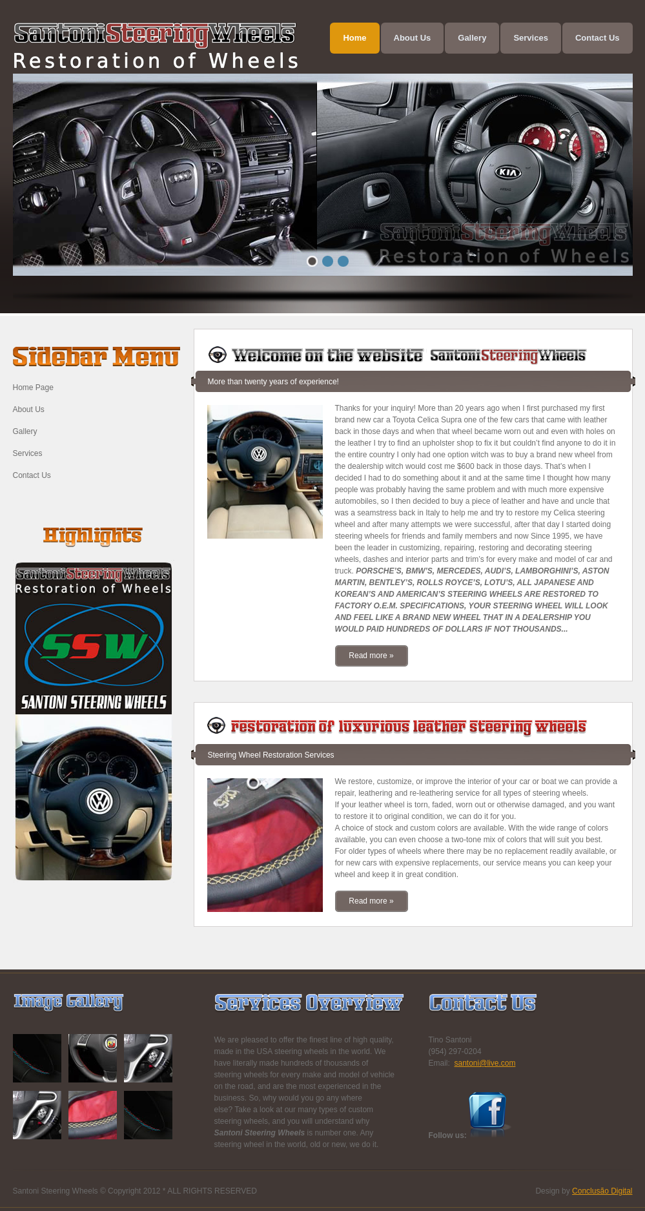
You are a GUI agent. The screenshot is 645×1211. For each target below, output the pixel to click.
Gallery (25, 431)
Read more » (371, 655)
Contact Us (32, 475)
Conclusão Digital (602, 1190)
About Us (29, 409)
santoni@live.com (485, 1063)
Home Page (33, 387)
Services (28, 453)
